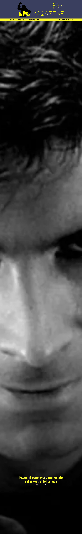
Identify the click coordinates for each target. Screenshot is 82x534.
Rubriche (12, 20)
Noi (38, 20)
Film (19, 20)
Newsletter (32, 20)
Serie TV (25, 20)
